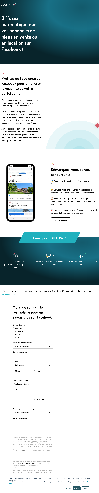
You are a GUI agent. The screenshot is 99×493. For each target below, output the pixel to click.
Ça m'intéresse (60, 222)
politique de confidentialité (28, 463)
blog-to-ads (26, 450)
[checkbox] (33, 333)
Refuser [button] (85, 488)
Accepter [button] (76, 488)
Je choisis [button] (68, 488)
